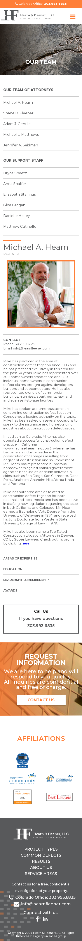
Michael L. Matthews (21, 134)
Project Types (41, 849)
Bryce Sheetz (15, 173)
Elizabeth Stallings (19, 194)
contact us (41, 700)
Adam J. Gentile (17, 124)
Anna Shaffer (14, 184)
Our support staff (23, 160)
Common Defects (41, 855)
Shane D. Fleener (18, 113)
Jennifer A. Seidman (20, 145)
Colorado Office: (41, 4)
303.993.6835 (25, 344)
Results (41, 861)
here (26, 543)
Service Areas (41, 873)
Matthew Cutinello (19, 226)
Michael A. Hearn (18, 102)
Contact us (21, 884)
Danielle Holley (16, 216)
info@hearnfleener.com (31, 348)
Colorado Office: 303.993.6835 (45, 897)
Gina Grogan (14, 205)
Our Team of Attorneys (28, 90)
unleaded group (55, 936)
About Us (41, 867)
